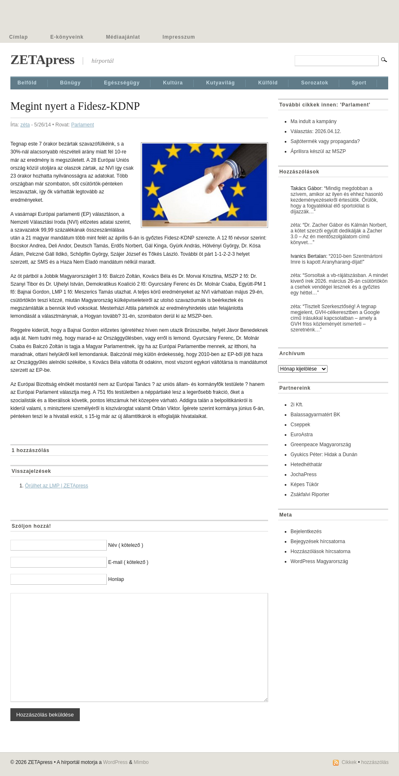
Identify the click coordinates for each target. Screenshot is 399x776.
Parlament (82, 125)
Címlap (18, 37)
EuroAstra (302, 434)
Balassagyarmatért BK (315, 415)
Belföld (27, 83)
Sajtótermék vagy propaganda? (325, 141)
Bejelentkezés (306, 531)
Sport (359, 83)
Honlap (116, 579)
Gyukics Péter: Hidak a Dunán (324, 454)
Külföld (268, 83)
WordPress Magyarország (319, 561)
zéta (25, 125)
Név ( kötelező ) (125, 545)
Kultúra (173, 83)
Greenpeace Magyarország (321, 444)
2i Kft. (297, 405)
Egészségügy (122, 83)
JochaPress (304, 474)
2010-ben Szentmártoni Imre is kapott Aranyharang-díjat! (336, 259)
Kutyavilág (220, 83)
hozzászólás (375, 762)
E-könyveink (67, 37)
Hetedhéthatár (306, 464)
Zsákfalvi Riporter (310, 494)
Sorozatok (314, 83)
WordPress (115, 762)
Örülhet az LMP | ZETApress (56, 486)
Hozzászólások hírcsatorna (320, 551)
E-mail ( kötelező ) (128, 562)
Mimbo (141, 762)
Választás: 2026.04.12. (316, 131)
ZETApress (42, 59)
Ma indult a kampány (314, 121)
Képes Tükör (305, 484)
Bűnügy (70, 83)
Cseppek (300, 425)
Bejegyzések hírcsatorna (318, 541)
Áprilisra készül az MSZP (318, 151)
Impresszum (179, 37)
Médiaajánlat (123, 37)
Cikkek (349, 762)
